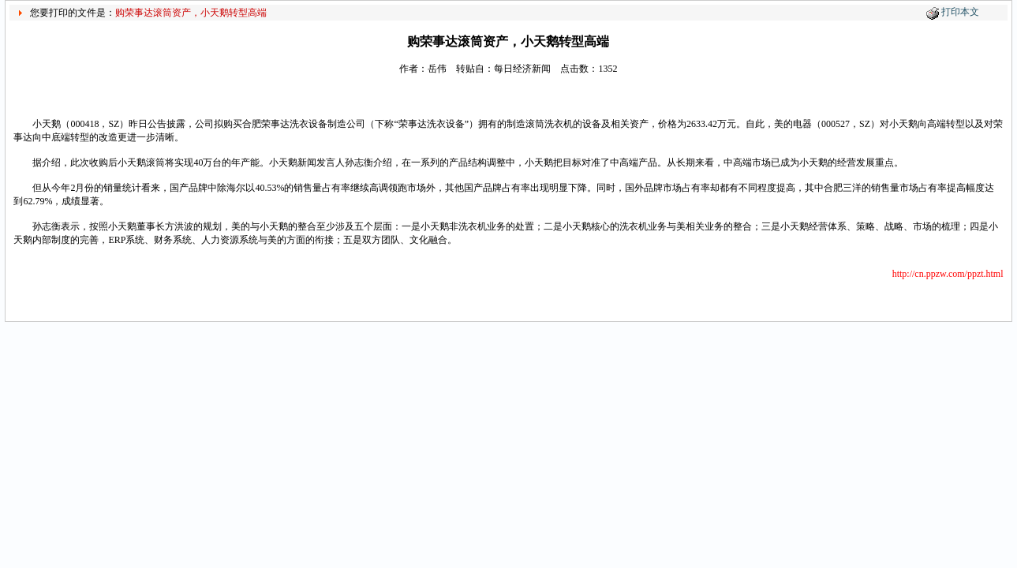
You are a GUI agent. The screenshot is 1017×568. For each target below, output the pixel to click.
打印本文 (960, 11)
